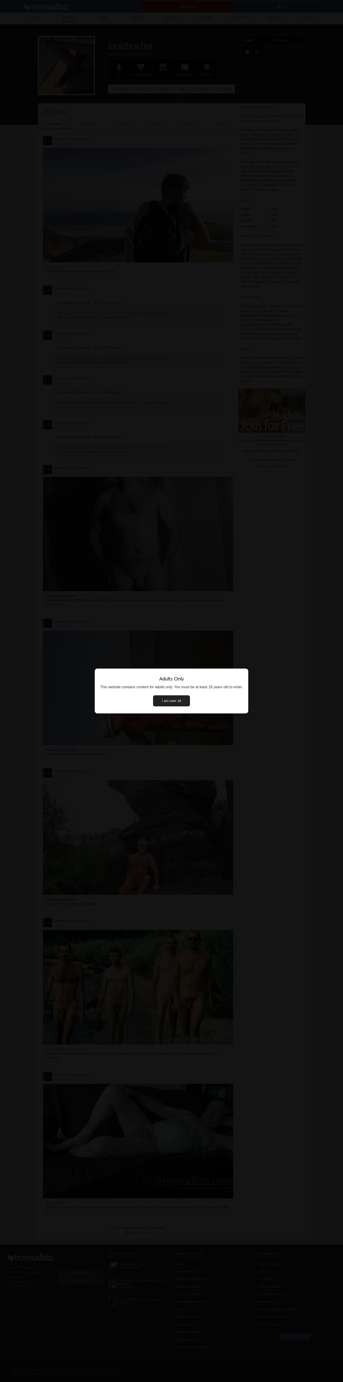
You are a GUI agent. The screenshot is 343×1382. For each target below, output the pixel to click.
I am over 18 (171, 701)
